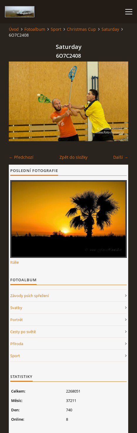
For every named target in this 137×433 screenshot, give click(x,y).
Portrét (16, 319)
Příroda (16, 343)
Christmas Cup (81, 29)
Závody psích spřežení (29, 295)
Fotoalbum (34, 29)
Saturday (110, 29)
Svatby (16, 307)
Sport (56, 29)
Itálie (14, 262)
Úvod (14, 29)
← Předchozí (21, 157)
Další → (120, 157)
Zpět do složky (73, 157)
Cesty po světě (23, 331)
